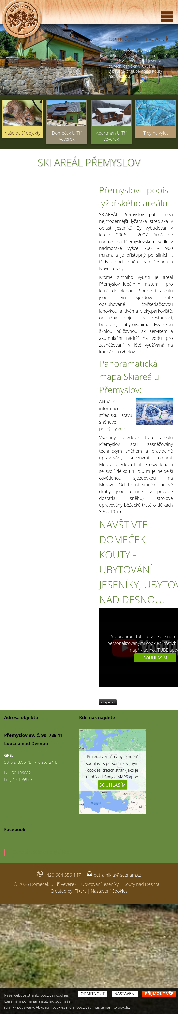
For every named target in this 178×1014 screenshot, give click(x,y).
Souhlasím (155, 658)
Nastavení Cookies (109, 891)
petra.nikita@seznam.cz (117, 875)
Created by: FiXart (68, 891)
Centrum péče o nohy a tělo (41, 852)
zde (121, 429)
